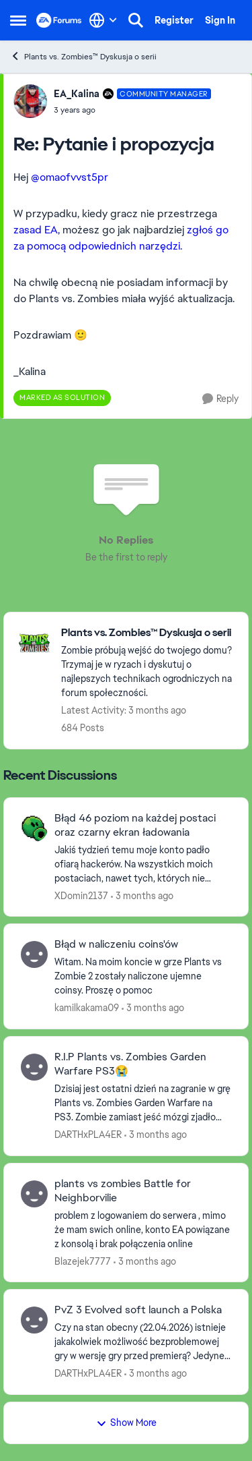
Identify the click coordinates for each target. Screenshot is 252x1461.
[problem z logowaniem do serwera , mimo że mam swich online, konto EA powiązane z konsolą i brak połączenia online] (142, 1229)
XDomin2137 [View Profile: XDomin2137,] (81, 895)
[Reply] (220, 399)
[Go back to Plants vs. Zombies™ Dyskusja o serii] (148, 633)
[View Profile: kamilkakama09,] (34, 954)
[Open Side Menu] (18, 20)
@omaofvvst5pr (69, 177)
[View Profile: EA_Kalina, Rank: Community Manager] (30, 101)
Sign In (220, 20)
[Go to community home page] (59, 20)
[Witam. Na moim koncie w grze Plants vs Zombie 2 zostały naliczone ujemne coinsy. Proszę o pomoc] (142, 976)
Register (174, 20)
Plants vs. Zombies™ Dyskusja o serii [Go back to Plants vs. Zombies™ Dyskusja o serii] (83, 56)
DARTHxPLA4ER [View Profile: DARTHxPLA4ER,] (88, 1134)
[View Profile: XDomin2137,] (34, 828)
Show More (126, 1422)
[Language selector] (103, 20)
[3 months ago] (142, 895)
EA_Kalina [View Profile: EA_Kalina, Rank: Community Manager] (76, 94)
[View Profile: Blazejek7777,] (34, 1193)
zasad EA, (36, 230)
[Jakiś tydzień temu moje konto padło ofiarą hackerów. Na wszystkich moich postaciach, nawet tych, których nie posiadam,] (142, 863)
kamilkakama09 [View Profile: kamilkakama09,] (86, 1008)
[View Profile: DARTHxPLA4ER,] (34, 1067)
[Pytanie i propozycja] (132, 110)
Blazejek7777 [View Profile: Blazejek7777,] (82, 1261)
